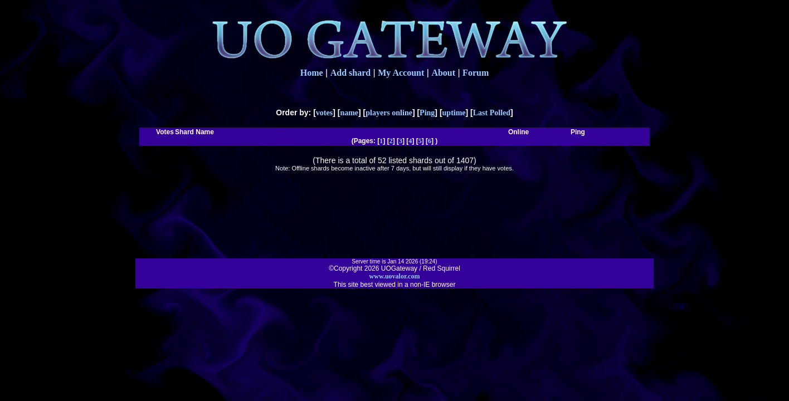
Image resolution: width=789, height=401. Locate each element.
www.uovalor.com (394, 276)
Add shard (350, 72)
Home (311, 72)
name (349, 113)
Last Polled (491, 113)
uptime (454, 113)
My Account (401, 72)
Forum (475, 72)
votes (324, 113)
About (443, 72)
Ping (427, 113)
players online (389, 113)
